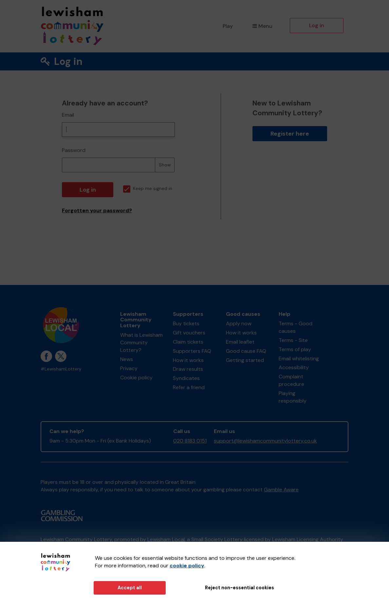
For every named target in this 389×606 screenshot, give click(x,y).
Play (228, 26)
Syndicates (186, 378)
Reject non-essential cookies (239, 588)
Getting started (245, 360)
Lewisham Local (166, 539)
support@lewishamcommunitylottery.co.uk (265, 440)
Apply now (238, 323)
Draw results (188, 369)
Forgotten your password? (97, 210)
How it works (188, 360)
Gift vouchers (189, 332)
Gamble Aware (281, 489)
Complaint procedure (291, 380)
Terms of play (295, 349)
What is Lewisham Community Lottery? (141, 342)
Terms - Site (293, 340)
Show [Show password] (165, 165)
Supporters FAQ (192, 351)
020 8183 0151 (190, 440)
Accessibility (294, 367)
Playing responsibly (292, 397)
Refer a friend (189, 387)
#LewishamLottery (61, 369)
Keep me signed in (147, 188)
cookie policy (187, 565)
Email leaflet (240, 341)
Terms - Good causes (295, 327)
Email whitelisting (299, 358)
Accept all (130, 588)
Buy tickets (186, 323)
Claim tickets (188, 341)
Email (68, 114)
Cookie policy (136, 377)
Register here (289, 134)
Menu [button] (262, 26)
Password (73, 150)
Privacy (129, 368)
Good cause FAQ (246, 351)
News (126, 359)
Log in (316, 25)
